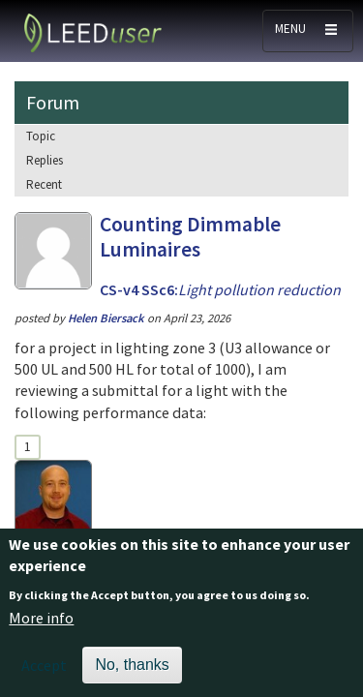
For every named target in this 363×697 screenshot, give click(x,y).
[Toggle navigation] (307, 31)
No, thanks (131, 675)
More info (41, 628)
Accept (44, 675)
